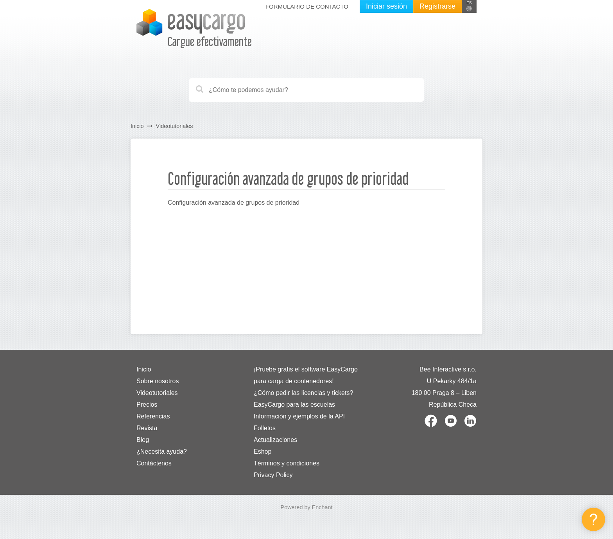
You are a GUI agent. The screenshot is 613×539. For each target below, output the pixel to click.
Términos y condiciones (286, 463)
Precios (146, 404)
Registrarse (437, 6)
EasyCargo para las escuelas (294, 404)
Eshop (262, 451)
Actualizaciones (275, 439)
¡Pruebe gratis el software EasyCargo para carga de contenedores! (306, 375)
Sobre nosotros (157, 381)
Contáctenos (154, 463)
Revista (146, 428)
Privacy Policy (273, 475)
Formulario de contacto (306, 6)
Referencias (153, 416)
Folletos (265, 428)
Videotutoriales (174, 126)
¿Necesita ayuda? (161, 451)
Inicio (137, 126)
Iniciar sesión (386, 6)
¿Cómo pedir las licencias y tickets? (303, 392)
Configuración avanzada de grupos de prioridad (233, 202)
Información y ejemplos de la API (299, 416)
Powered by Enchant (307, 507)
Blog (142, 439)
